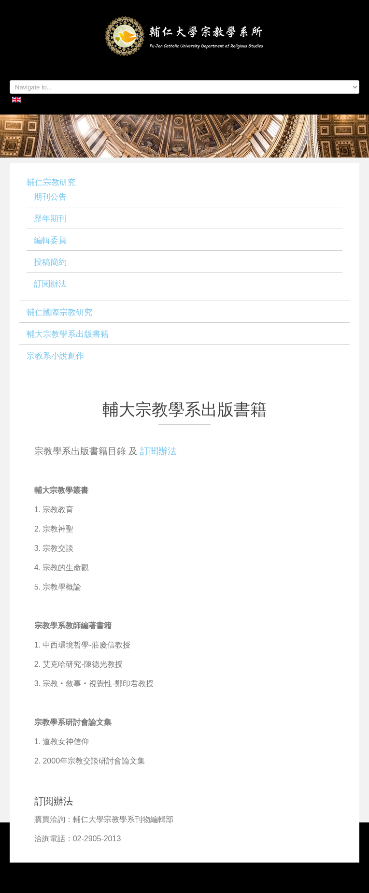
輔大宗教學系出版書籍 (68, 334)
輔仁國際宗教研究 (59, 312)
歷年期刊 (50, 218)
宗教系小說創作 (55, 355)
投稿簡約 (50, 262)
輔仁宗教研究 (51, 182)
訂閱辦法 (50, 283)
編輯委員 (50, 240)
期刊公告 (50, 197)
